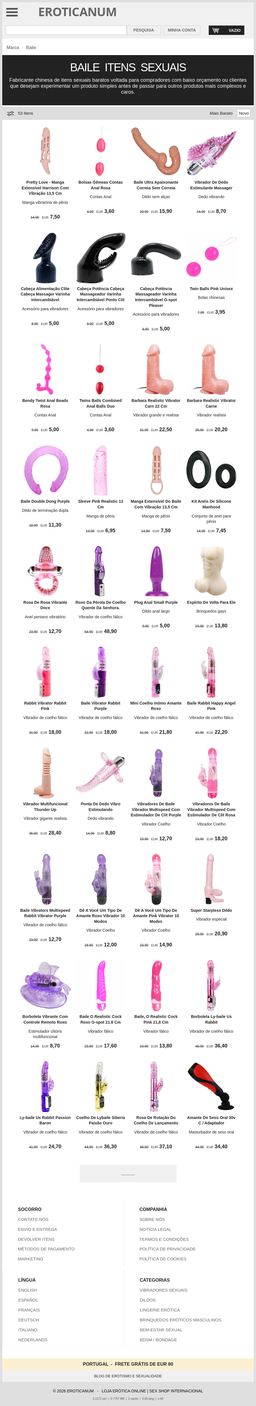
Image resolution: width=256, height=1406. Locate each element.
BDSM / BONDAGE (158, 1339)
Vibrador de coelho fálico (100, 617)
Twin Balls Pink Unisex (211, 288)
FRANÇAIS (29, 1309)
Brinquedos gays (211, 611)
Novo (244, 113)
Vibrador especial (211, 919)
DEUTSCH (28, 1319)
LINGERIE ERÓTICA (160, 1309)
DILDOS (148, 1300)
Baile (31, 47)
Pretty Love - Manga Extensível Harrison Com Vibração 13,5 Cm (45, 188)
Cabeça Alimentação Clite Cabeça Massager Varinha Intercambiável (45, 294)
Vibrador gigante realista (45, 818)
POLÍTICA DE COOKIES (163, 1258)
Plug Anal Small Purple (156, 602)
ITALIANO (27, 1329)
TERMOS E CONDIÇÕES (164, 1239)
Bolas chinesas (211, 297)
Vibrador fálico (100, 1031)
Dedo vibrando (211, 196)
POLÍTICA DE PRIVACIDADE (168, 1248)
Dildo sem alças (156, 196)
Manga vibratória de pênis (45, 202)
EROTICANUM (77, 11)
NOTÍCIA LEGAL (156, 1229)
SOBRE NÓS (152, 1219)
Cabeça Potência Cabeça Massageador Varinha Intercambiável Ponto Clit (100, 294)
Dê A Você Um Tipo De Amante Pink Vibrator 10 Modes (156, 916)
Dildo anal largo (156, 611)
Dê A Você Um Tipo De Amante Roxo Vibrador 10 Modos (100, 916)
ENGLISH (27, 1290)
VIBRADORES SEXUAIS (164, 1290)
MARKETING (30, 1258)
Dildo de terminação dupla (45, 510)
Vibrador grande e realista (156, 415)
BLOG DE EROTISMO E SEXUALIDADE (128, 1376)
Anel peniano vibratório (45, 617)
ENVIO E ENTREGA (37, 1229)
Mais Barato (221, 113)
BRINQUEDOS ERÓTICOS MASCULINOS (181, 1319)
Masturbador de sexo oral (211, 1132)
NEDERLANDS (33, 1339)
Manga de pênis (100, 516)
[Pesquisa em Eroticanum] (66, 30)
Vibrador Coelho (156, 824)
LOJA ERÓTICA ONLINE (124, 1391)
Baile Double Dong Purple (45, 501)
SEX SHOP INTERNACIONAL (176, 1391)
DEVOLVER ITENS (36, 1239)
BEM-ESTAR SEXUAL (161, 1329)
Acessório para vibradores (45, 309)
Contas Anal (101, 196)
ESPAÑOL (28, 1300)
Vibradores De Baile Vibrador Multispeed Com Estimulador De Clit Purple (156, 809)
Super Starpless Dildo (211, 910)
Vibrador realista (211, 415)
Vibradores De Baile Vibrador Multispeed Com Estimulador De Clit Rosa (211, 809)
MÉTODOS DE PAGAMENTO (46, 1248)
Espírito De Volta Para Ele (211, 602)
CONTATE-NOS (33, 1219)
